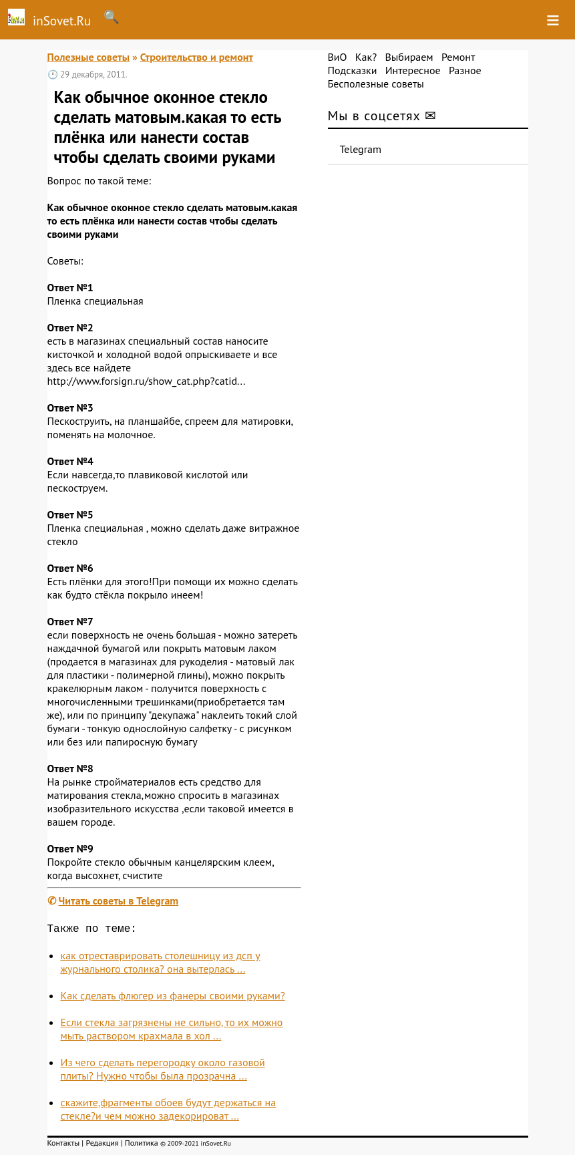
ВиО (337, 56)
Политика (141, 1145)
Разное (465, 70)
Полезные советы (88, 56)
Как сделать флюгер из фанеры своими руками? (173, 998)
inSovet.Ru (45, 19)
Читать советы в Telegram (119, 900)
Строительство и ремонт (196, 56)
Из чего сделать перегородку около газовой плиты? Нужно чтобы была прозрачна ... (163, 1071)
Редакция (101, 1145)
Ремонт (458, 56)
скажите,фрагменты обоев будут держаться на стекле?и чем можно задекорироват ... (168, 1111)
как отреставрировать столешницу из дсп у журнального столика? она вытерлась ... (160, 964)
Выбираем (409, 56)
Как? (366, 56)
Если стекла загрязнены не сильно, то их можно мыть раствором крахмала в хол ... (172, 1031)
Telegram (361, 149)
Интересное (413, 70)
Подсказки (352, 70)
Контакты (63, 1145)
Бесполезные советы (376, 83)
